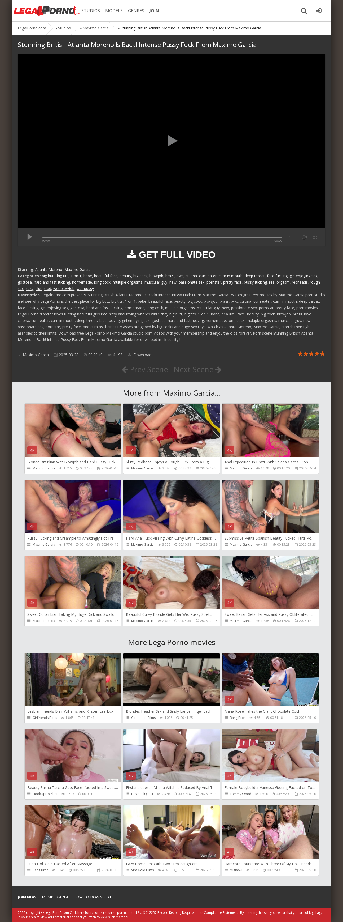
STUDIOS (90, 11)
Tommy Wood (240, 794)
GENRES (136, 11)
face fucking (277, 275)
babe (87, 275)
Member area (55, 896)
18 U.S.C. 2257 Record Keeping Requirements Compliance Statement (186, 912)
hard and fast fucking (52, 282)
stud (47, 288)
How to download (93, 896)
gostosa (25, 282)
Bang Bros (237, 717)
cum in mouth (231, 275)
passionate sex (191, 282)
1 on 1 (76, 275)
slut (39, 288)
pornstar (213, 282)
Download (139, 354)
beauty (125, 275)
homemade (82, 282)
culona (191, 275)
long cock (102, 282)
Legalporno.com (47, 10)
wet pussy (85, 288)
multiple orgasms (127, 282)
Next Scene (198, 369)
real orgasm (279, 282)
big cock (140, 275)
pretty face (232, 282)
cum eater (208, 275)
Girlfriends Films (45, 717)
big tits (62, 275)
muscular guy (155, 282)
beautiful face (105, 275)
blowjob (156, 275)
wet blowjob (63, 288)
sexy (29, 288)
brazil (169, 275)
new (173, 282)
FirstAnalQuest (142, 794)
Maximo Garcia (77, 269)
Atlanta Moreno (48, 269)
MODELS (114, 11)
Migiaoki (236, 870)
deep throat (255, 275)
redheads (300, 282)
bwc (180, 275)
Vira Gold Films (142, 870)
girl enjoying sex (303, 275)
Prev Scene (145, 369)
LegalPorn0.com (57, 912)
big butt (48, 275)
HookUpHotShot (45, 794)
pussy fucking (255, 282)
